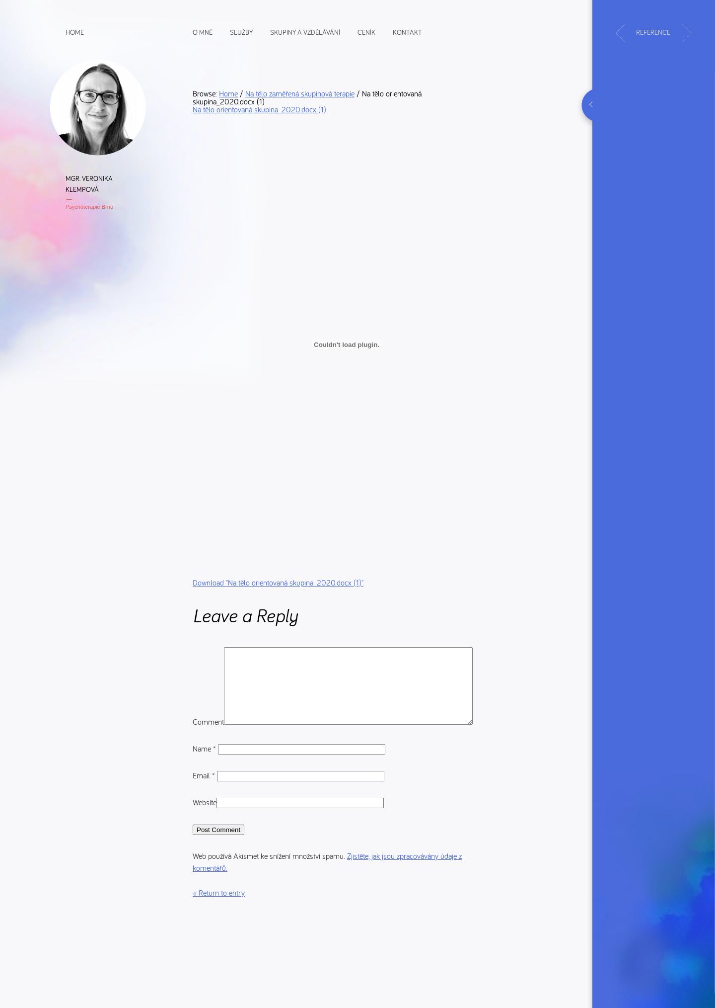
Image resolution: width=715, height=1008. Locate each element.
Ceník (366, 32)
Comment (208, 653)
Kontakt (407, 32)
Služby (241, 32)
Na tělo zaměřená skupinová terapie (300, 93)
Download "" (278, 583)
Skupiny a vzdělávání (305, 32)
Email (205, 802)
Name (205, 775)
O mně (203, 32)
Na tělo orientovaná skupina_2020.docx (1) (259, 109)
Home (75, 32)
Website (204, 829)
